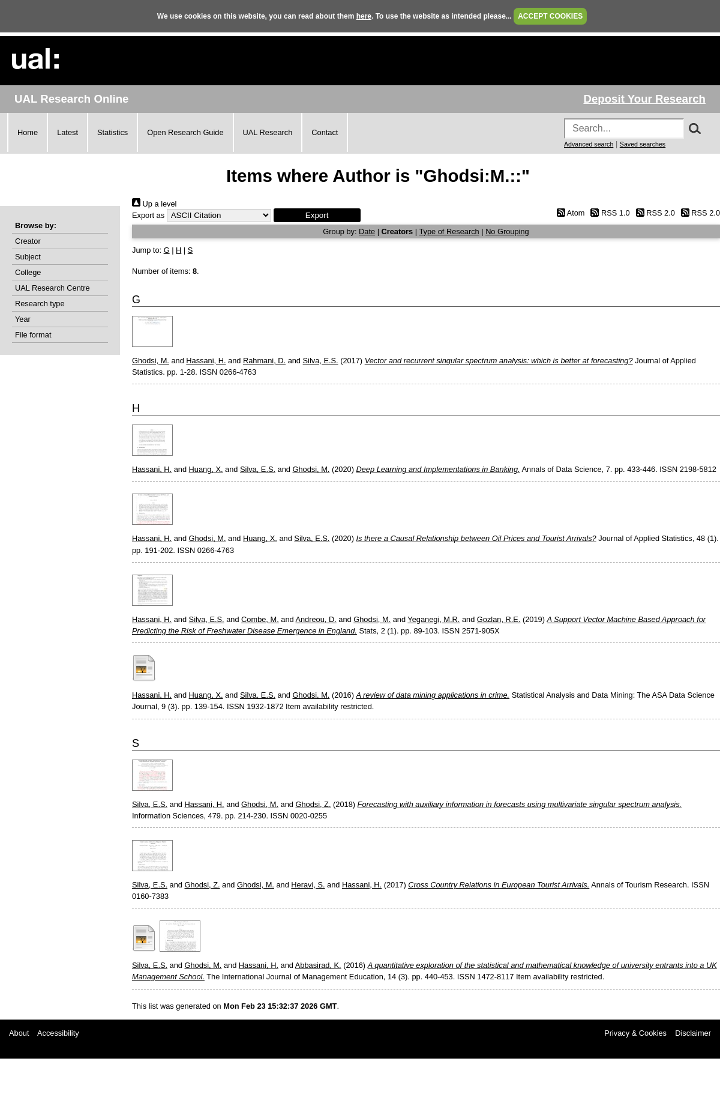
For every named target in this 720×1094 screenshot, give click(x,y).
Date (367, 231)
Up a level (154, 203)
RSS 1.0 (608, 212)
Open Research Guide (185, 132)
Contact (324, 132)
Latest (67, 132)
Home (27, 132)
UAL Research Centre (52, 287)
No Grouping (507, 231)
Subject (28, 256)
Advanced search (588, 144)
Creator (28, 241)
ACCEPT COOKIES (550, 16)
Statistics (112, 132)
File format (33, 334)
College (28, 272)
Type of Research (449, 231)
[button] (317, 215)
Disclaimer (693, 1033)
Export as (148, 215)
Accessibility (58, 1033)
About (19, 1033)
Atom (568, 212)
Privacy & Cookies (635, 1033)
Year (23, 319)
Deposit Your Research (644, 98)
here (363, 16)
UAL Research (268, 132)
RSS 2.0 (653, 212)
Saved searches (642, 144)
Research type (40, 303)
